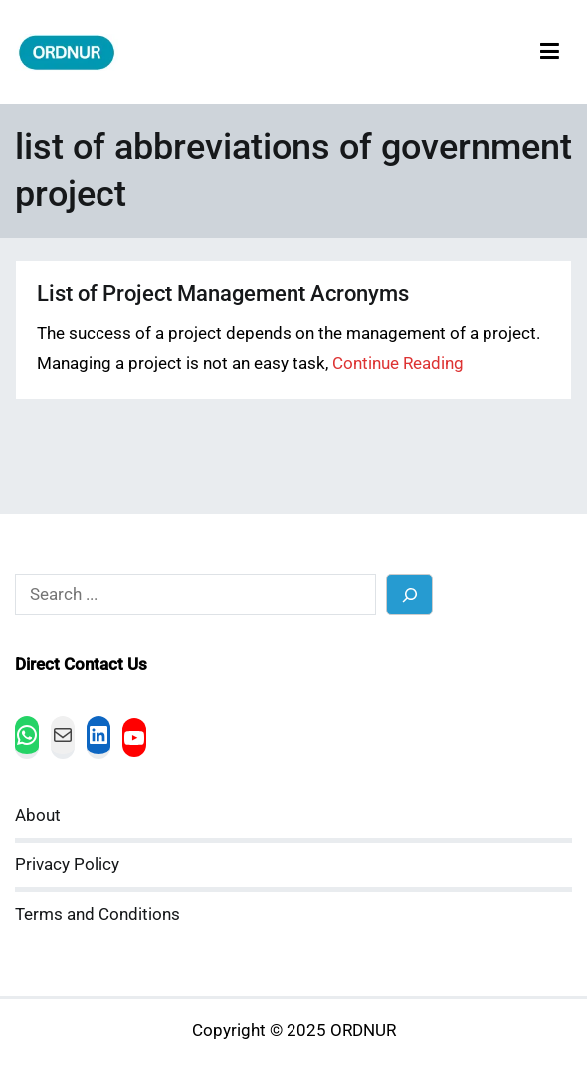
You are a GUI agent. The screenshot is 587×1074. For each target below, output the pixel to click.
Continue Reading (398, 363)
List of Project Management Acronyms (223, 293)
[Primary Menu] (549, 52)
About (38, 815)
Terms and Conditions (97, 914)
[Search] (409, 594)
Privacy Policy (67, 864)
